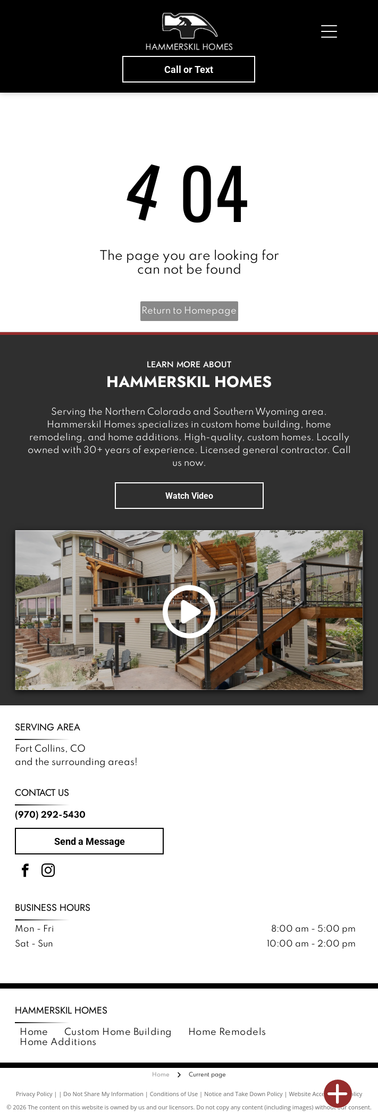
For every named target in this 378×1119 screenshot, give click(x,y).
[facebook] (25, 872)
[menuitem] (34, 1032)
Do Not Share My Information (103, 1094)
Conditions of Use (174, 1094)
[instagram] (48, 872)
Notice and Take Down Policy (243, 1094)
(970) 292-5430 (50, 815)
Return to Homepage (189, 311)
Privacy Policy (34, 1094)
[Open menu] (329, 31)
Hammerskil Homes (61, 1010)
